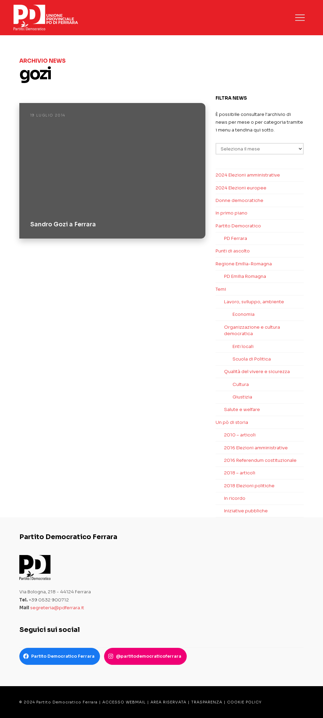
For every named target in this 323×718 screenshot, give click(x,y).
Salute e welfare (242, 409)
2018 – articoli (239, 473)
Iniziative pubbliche (246, 511)
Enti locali (243, 346)
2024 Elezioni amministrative (248, 175)
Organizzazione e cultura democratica (252, 330)
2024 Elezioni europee (241, 188)
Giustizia (242, 397)
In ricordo (234, 498)
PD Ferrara (235, 238)
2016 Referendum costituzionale (260, 460)
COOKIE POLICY (244, 702)
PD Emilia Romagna (245, 276)
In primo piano (231, 213)
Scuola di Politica (252, 359)
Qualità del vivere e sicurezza (257, 371)
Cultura (241, 384)
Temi (221, 289)
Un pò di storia (232, 422)
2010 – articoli (240, 435)
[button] (299, 17)
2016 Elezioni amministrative (256, 448)
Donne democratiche (239, 200)
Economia (244, 314)
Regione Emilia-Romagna (244, 264)
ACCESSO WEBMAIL (124, 702)
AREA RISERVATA (168, 702)
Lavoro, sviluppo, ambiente (254, 302)
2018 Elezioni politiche (249, 486)
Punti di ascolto (233, 251)
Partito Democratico (238, 226)
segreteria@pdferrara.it (57, 608)
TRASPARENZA (206, 702)
